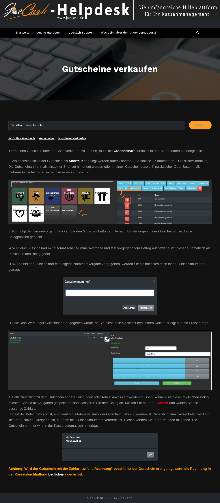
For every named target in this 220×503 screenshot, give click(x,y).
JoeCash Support (81, 32)
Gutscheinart (124, 151)
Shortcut (76, 161)
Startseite (22, 32)
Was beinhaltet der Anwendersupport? (128, 32)
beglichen (56, 474)
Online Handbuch (49, 32)
